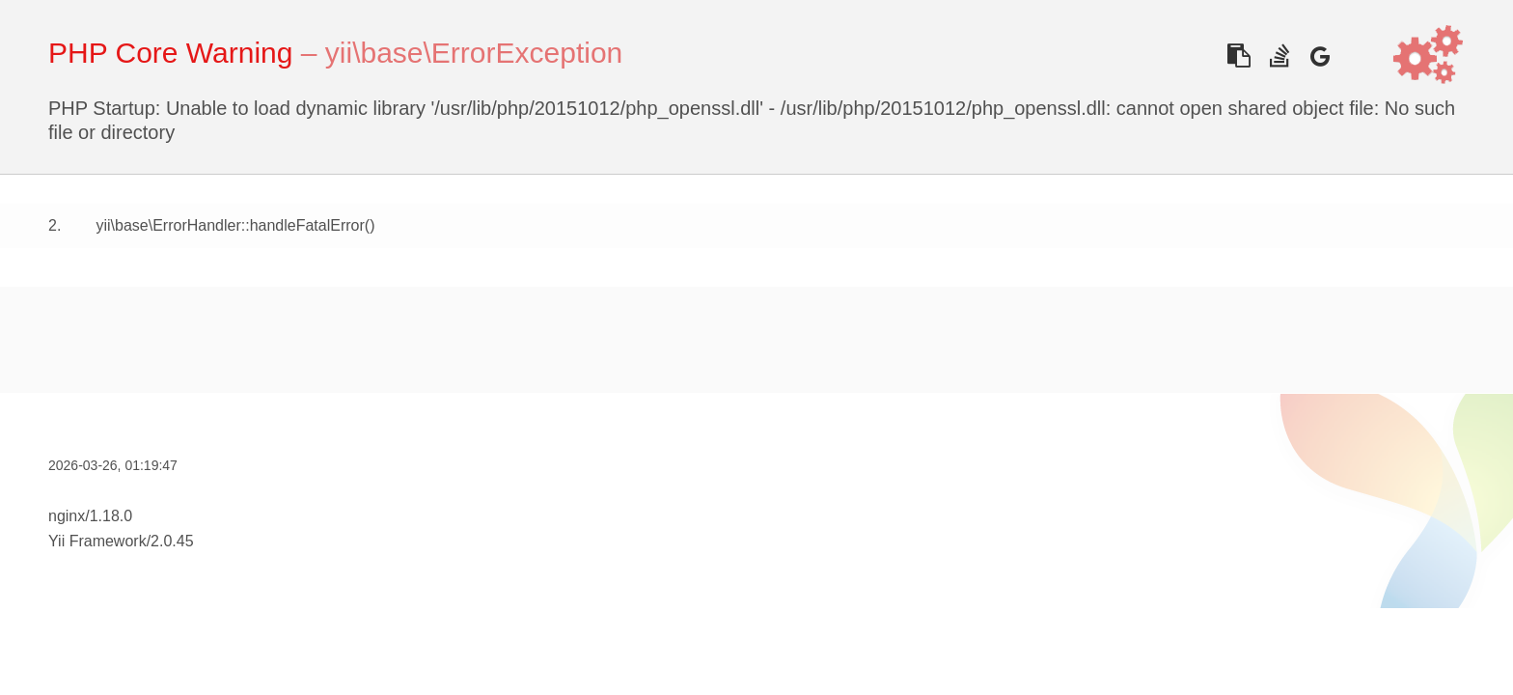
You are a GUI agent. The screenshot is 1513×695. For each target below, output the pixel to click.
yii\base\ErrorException (473, 53)
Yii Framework (97, 541)
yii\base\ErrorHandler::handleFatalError (230, 225)
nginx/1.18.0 (90, 516)
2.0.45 (172, 541)
